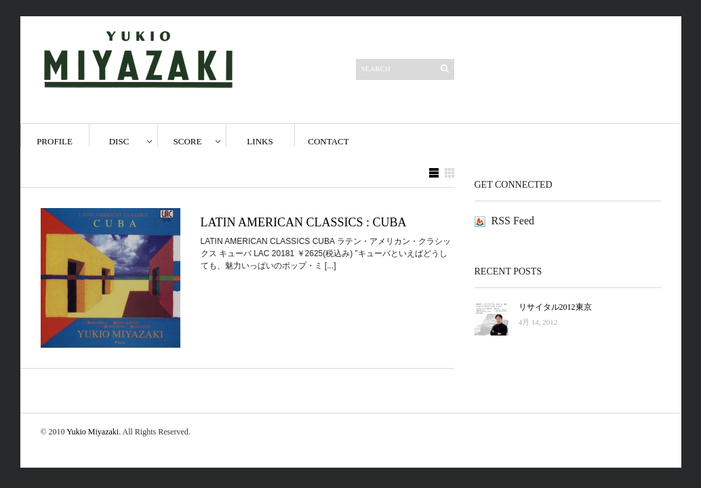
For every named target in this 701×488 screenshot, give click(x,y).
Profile (55, 141)
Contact (328, 141)
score (188, 141)
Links (260, 141)
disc (119, 141)
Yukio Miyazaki (92, 431)
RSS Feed (513, 220)
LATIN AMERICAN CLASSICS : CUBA (304, 222)
